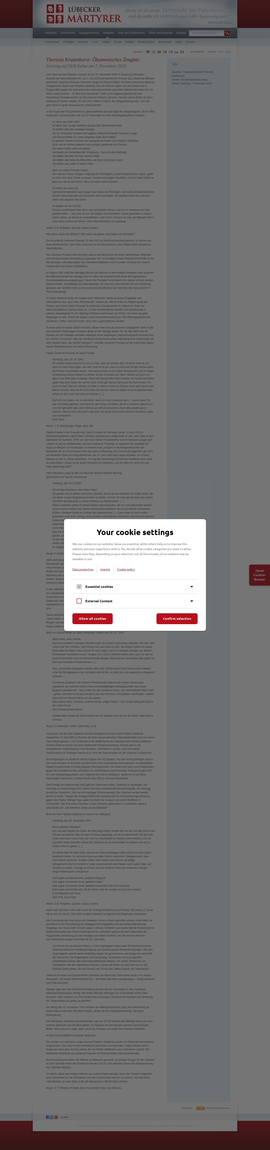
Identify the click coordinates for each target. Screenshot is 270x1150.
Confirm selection (177, 618)
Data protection (82, 569)
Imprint (105, 569)
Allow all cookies (92, 618)
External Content (98, 601)
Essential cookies (99, 586)
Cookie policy (126, 569)
